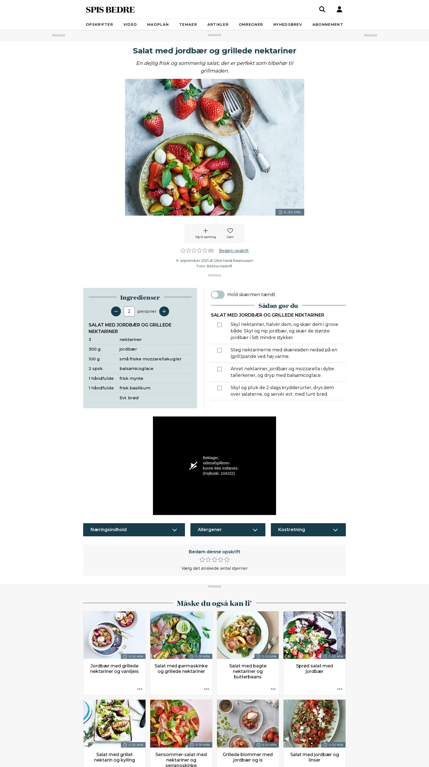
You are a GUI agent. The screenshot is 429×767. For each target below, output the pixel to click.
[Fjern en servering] (116, 311)
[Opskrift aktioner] (140, 689)
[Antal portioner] (129, 311)
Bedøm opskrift (234, 250)
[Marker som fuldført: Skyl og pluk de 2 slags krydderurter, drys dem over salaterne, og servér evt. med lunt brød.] (219, 388)
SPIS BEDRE (110, 9)
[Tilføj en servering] (164, 311)
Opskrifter (99, 24)
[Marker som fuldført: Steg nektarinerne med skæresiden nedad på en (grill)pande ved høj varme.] (219, 350)
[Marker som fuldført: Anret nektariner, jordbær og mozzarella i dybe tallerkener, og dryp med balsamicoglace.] (219, 369)
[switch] (218, 295)
